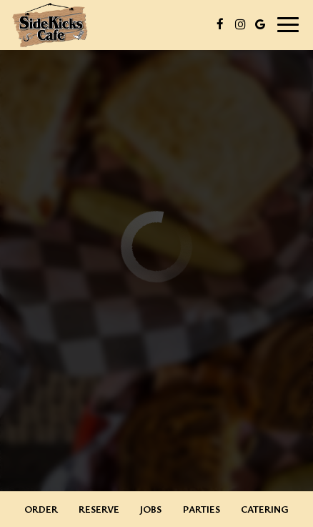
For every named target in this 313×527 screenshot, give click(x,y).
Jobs (151, 509)
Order (41, 509)
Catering (265, 509)
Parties (201, 509)
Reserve (99, 509)
